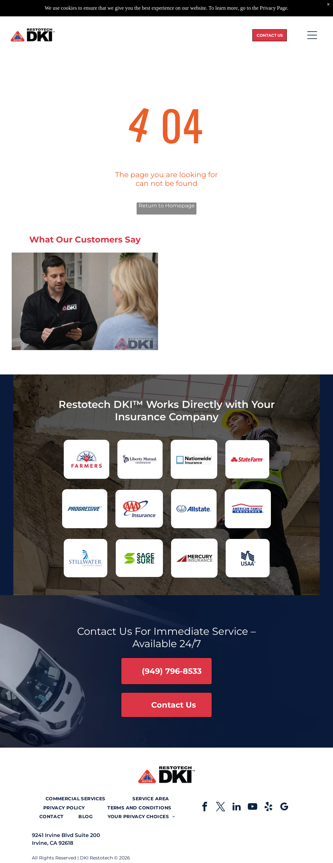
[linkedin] (236, 808)
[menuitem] (75, 798)
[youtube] (252, 808)
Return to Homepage (167, 206)
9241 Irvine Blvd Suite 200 (66, 835)
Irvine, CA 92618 (52, 843)
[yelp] (268, 808)
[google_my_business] (284, 808)
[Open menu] (312, 35)
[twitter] (220, 808)
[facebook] (204, 808)
